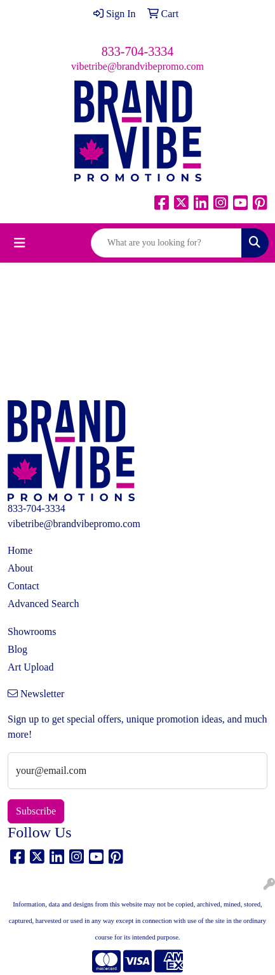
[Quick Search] (166, 243)
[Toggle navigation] (19, 243)
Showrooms (32, 631)
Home (20, 550)
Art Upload (30, 667)
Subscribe (36, 811)
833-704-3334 (137, 51)
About (20, 568)
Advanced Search (43, 603)
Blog (17, 649)
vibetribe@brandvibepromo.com (137, 66)
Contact (23, 585)
